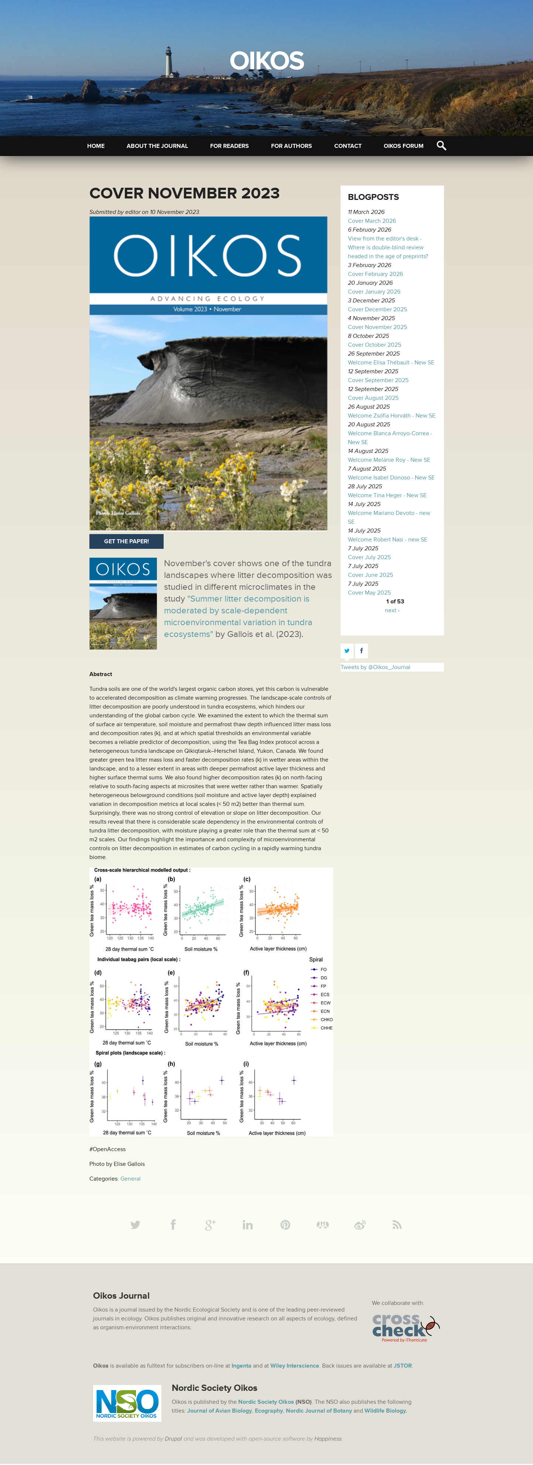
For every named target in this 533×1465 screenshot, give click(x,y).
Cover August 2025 (373, 398)
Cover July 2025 (369, 557)
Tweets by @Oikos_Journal (375, 667)
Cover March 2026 (372, 221)
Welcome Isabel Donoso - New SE (391, 477)
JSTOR (403, 1367)
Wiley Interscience (294, 1367)
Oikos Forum (404, 146)
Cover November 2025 (377, 327)
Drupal (173, 1440)
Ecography (269, 1412)
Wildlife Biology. (386, 1412)
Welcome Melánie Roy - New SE (389, 460)
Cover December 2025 (377, 309)
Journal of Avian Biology (219, 1412)
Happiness (328, 1440)
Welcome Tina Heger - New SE (387, 495)
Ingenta (242, 1367)
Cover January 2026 (374, 291)
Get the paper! (126, 541)
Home (96, 146)
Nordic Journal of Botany (319, 1412)
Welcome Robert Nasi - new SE (387, 539)
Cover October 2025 (374, 345)
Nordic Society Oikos (266, 1403)
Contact (348, 146)
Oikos (266, 61)
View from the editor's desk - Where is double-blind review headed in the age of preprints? (388, 247)
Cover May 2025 (369, 592)
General (130, 1178)
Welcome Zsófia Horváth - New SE (391, 415)
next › (392, 610)
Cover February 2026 (375, 274)
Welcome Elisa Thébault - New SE (391, 362)
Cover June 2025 (370, 575)
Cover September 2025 (378, 380)
